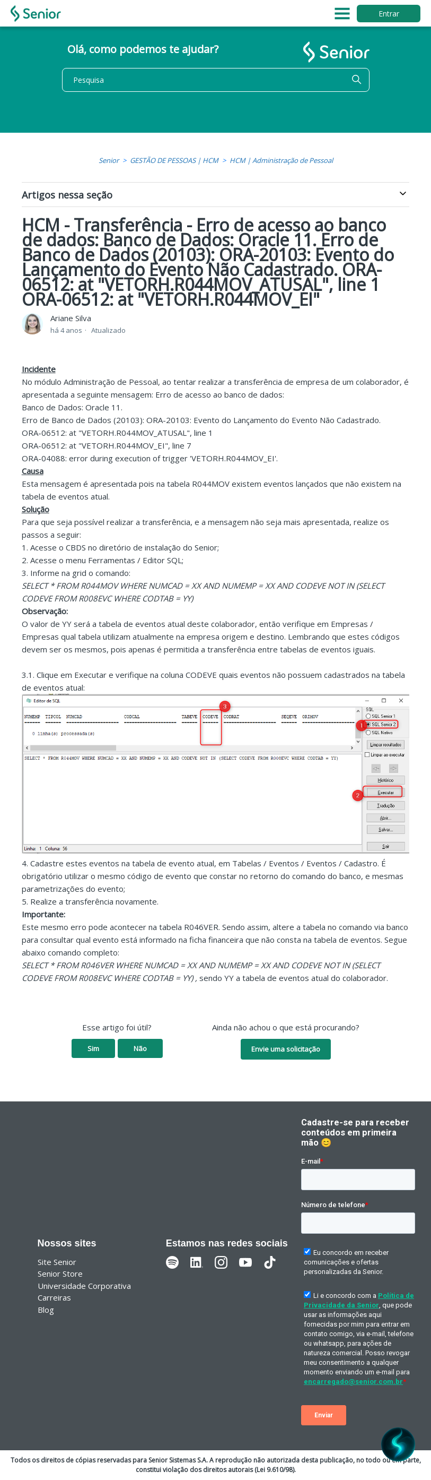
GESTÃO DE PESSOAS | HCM (174, 160)
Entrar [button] (389, 13)
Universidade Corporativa (84, 1285)
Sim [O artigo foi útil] (93, 1048)
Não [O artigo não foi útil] (140, 1048)
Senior (109, 160)
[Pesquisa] (216, 80)
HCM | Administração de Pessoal (281, 160)
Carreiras (54, 1297)
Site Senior (57, 1262)
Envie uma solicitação (285, 1049)
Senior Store (60, 1273)
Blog (46, 1309)
